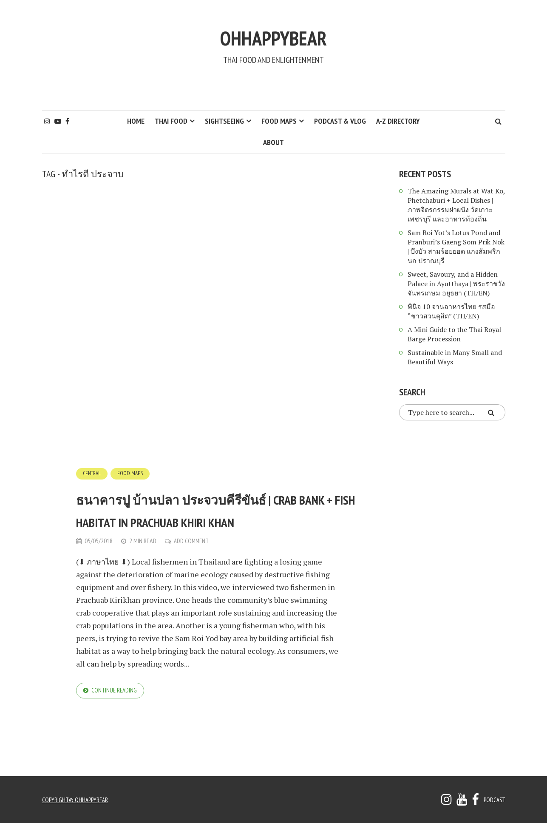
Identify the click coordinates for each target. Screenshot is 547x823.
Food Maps (279, 121)
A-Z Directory (398, 121)
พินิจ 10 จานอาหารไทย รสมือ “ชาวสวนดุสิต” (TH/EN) (451, 311)
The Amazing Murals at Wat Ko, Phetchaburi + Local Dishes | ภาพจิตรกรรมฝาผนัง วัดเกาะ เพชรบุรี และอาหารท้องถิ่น (456, 205)
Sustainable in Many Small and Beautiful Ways (455, 357)
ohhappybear (273, 33)
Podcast (493, 799)
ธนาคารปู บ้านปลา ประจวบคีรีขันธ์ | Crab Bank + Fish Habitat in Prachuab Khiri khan (217, 519)
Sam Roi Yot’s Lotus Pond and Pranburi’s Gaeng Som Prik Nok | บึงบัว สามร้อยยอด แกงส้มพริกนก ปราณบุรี (456, 246)
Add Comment (192, 563)
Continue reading (115, 713)
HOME (136, 121)
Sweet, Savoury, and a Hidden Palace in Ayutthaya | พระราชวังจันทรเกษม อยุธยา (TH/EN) (456, 284)
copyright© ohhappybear (77, 799)
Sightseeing (224, 121)
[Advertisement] (273, 87)
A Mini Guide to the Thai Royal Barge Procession (454, 334)
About (273, 142)
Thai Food (171, 121)
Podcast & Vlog (340, 121)
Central (93, 473)
